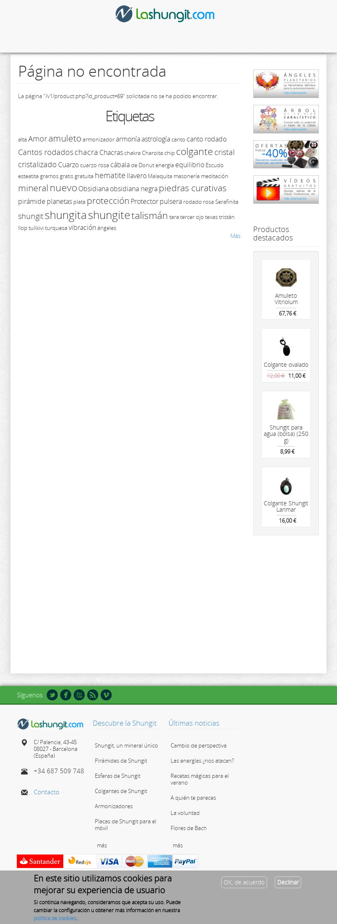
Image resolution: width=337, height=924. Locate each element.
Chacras (111, 152)
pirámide (31, 201)
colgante (194, 151)
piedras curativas (193, 188)
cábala (120, 164)
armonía (128, 139)
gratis (66, 176)
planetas (59, 201)
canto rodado (207, 139)
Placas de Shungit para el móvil (125, 824)
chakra (132, 153)
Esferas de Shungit (117, 776)
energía (164, 165)
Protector (144, 201)
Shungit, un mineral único (126, 745)
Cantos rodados (45, 152)
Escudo (215, 165)
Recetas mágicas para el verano (200, 779)
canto (178, 139)
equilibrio (189, 164)
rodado (192, 202)
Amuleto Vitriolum (286, 298)
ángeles (106, 228)
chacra (86, 152)
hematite (110, 175)
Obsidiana (93, 188)
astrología (156, 139)
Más (235, 236)
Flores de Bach (189, 828)
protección (108, 200)
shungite (109, 214)
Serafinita (226, 202)
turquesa (56, 228)
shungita (66, 214)
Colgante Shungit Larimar (286, 506)
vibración (82, 227)
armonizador (99, 139)
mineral (33, 188)
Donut (146, 165)
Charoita (152, 153)
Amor (37, 139)
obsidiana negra (134, 188)
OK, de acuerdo (244, 882)
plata (79, 202)
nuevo (63, 187)
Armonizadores (114, 806)
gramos (49, 176)
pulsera (171, 201)
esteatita (28, 176)
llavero (137, 175)
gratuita (84, 176)
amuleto (64, 138)
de (134, 165)
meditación (214, 176)
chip (169, 153)
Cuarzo (68, 164)
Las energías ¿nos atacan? (202, 760)
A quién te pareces (193, 797)
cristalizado (37, 164)
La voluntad (185, 813)
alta (22, 139)
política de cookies (55, 918)
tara (174, 217)
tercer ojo (192, 217)
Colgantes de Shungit (121, 791)
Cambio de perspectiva (199, 745)
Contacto (46, 792)
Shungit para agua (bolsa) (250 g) (286, 433)
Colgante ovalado (286, 365)
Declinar (288, 882)
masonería (187, 176)
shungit (30, 216)
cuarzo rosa (94, 165)
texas (211, 217)
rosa (208, 202)
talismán (149, 215)
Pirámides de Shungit (121, 760)
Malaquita (160, 176)
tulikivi (36, 228)
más (102, 845)
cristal (224, 152)
